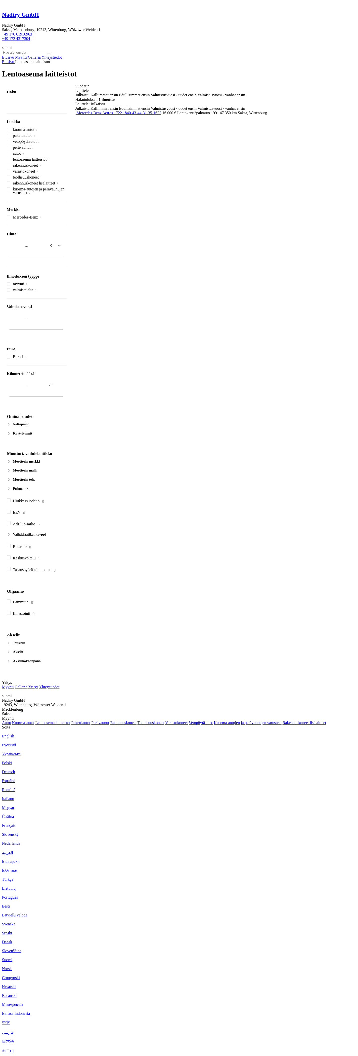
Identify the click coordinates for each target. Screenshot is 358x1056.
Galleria (21, 687)
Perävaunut (100, 723)
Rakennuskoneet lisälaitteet (304, 723)
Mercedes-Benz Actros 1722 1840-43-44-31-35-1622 (119, 113)
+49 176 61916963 (17, 34)
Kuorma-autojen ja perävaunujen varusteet (247, 723)
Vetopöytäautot (201, 723)
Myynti (8, 687)
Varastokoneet (176, 723)
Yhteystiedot (49, 687)
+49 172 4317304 (16, 38)
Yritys (33, 687)
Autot (6, 723)
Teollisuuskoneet (150, 723)
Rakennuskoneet (123, 723)
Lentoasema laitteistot (52, 723)
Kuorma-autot (23, 723)
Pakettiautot (80, 723)
